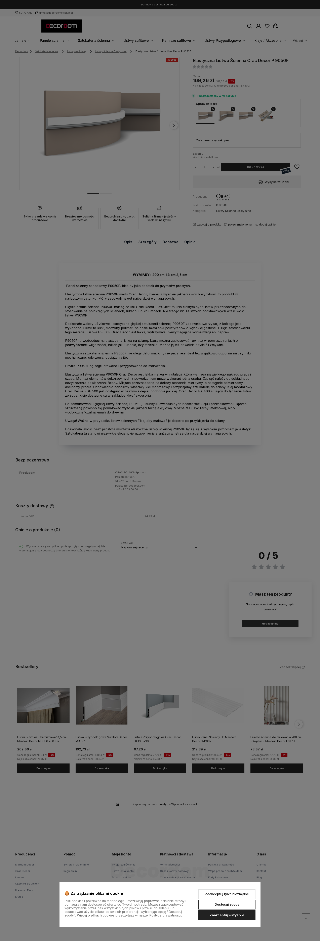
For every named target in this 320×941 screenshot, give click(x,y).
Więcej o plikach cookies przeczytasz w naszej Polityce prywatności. (129, 915)
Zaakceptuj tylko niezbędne (227, 894)
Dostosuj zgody (227, 904)
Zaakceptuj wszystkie (227, 915)
